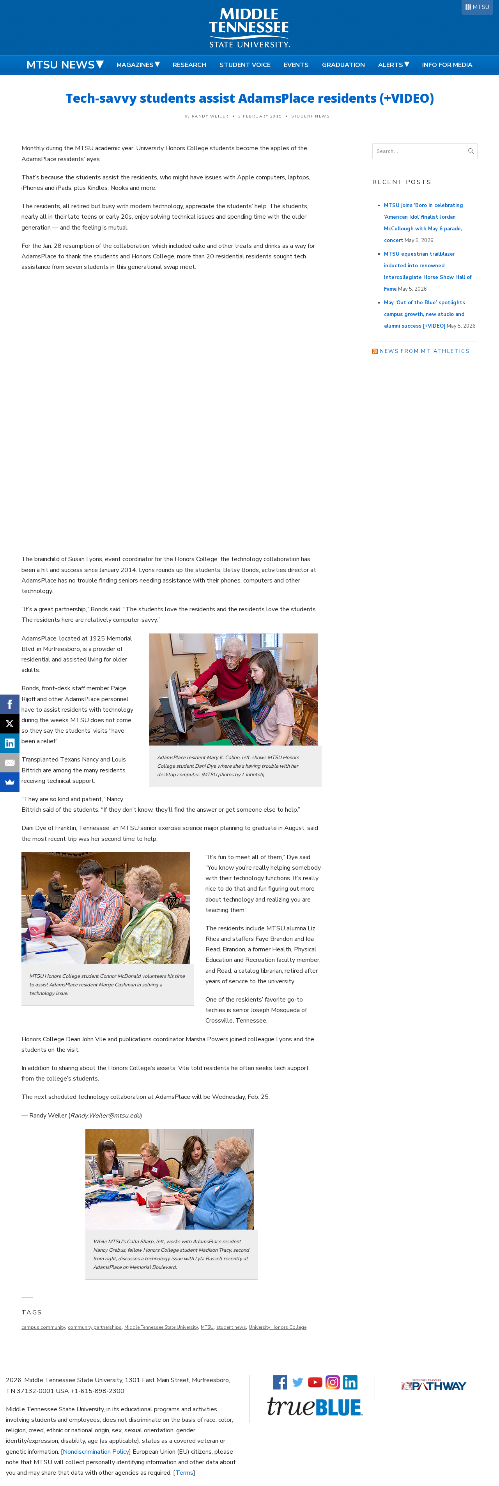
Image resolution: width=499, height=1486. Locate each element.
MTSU (480, 7)
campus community (43, 1327)
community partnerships (95, 1327)
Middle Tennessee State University (161, 1327)
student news (231, 1327)
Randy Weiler (210, 116)
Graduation (343, 65)
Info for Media (447, 65)
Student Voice (245, 65)
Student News (310, 116)
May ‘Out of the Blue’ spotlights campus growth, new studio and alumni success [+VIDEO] (424, 314)
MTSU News (61, 65)
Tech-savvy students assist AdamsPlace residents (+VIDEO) (249, 97)
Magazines (135, 65)
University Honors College (277, 1327)
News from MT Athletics (425, 351)
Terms (184, 1472)
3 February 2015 (260, 116)
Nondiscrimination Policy (96, 1451)
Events (296, 65)
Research (189, 65)
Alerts (390, 65)
